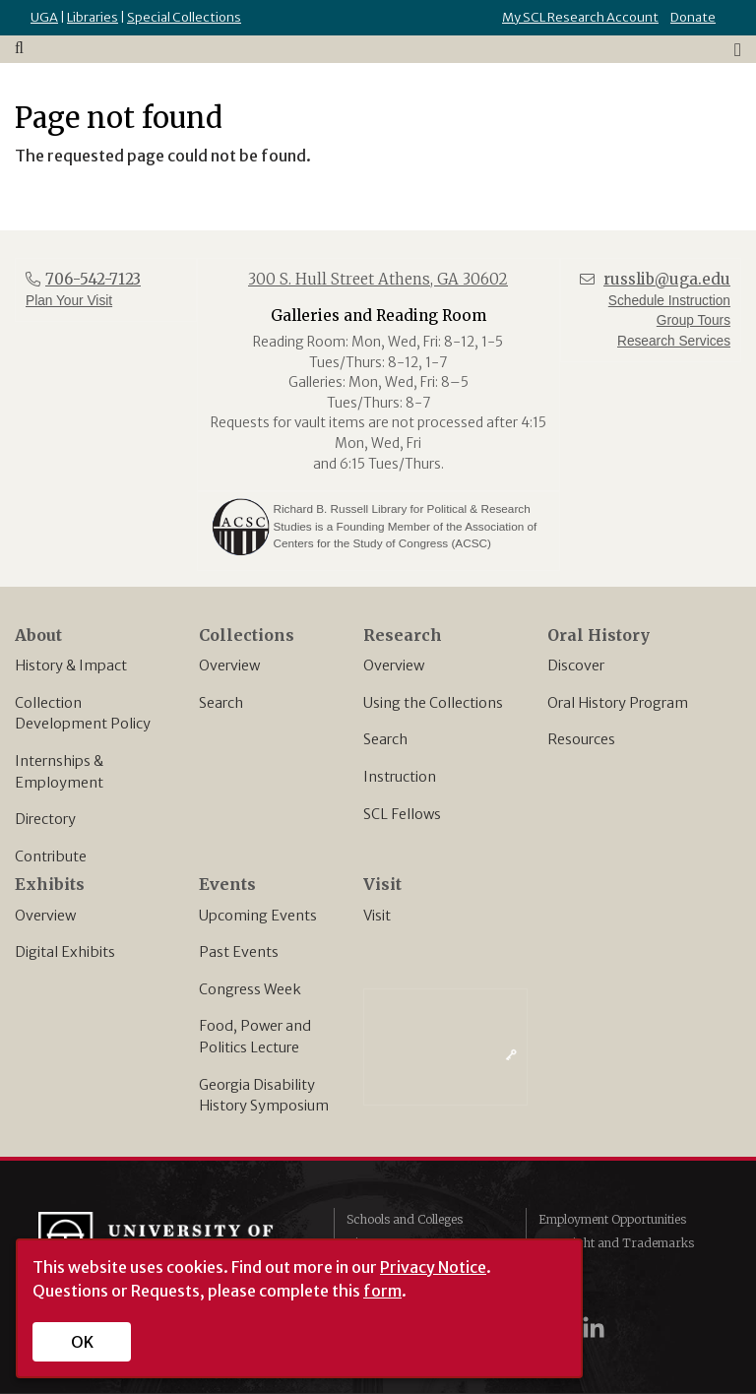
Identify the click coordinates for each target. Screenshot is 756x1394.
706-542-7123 (93, 279)
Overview (229, 665)
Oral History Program (617, 703)
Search (221, 703)
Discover (575, 665)
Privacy (560, 1266)
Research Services (673, 341)
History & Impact (71, 665)
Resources (581, 739)
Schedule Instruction (669, 300)
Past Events (239, 952)
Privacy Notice (433, 1267)
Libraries (92, 17)
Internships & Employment (59, 772)
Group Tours (693, 320)
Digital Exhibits (65, 952)
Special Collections (184, 17)
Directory (45, 819)
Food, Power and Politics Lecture (255, 1036)
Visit (377, 915)
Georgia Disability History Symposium (264, 1095)
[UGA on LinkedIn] (593, 1327)
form (382, 1290)
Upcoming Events (258, 915)
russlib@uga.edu (666, 279)
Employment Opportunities (612, 1219)
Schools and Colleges (404, 1219)
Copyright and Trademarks (616, 1243)
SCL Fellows (402, 814)
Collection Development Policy (83, 713)
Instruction (399, 777)
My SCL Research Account (580, 17)
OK (82, 1342)
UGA (44, 17)
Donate (693, 17)
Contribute (51, 856)
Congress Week (250, 989)
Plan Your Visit (69, 300)
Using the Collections (433, 703)
